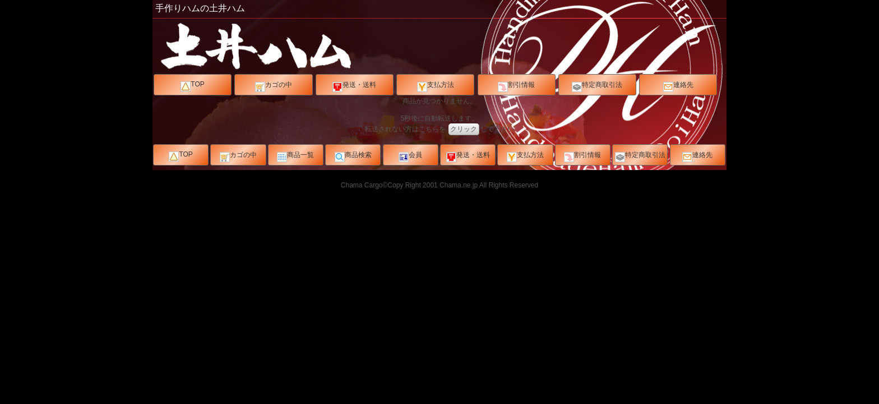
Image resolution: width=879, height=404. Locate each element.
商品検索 (353, 156)
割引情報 (516, 86)
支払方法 (435, 86)
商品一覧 (295, 156)
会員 (410, 156)
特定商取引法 (597, 86)
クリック (463, 129)
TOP (192, 85)
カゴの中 (273, 86)
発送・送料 (354, 86)
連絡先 (678, 86)
